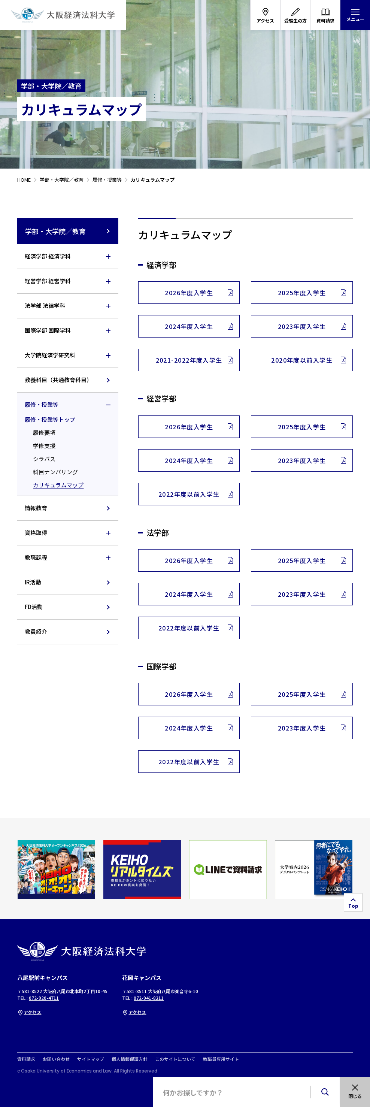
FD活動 (34, 607)
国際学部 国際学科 (48, 330)
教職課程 (36, 557)
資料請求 (26, 1059)
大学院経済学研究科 (50, 355)
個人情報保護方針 (130, 1059)
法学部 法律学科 (45, 305)
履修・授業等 (41, 404)
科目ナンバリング (55, 472)
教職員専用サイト (221, 1059)
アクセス (29, 1012)
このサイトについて (175, 1059)
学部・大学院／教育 (68, 231)
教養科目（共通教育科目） (58, 380)
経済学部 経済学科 (48, 256)
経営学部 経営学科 (48, 281)
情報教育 (36, 508)
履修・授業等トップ (50, 419)
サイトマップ (90, 1059)
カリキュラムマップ (58, 485)
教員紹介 (36, 631)
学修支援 (44, 446)
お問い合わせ (56, 1059)
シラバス (44, 459)
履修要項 (44, 432)
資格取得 (36, 532)
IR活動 (33, 582)
